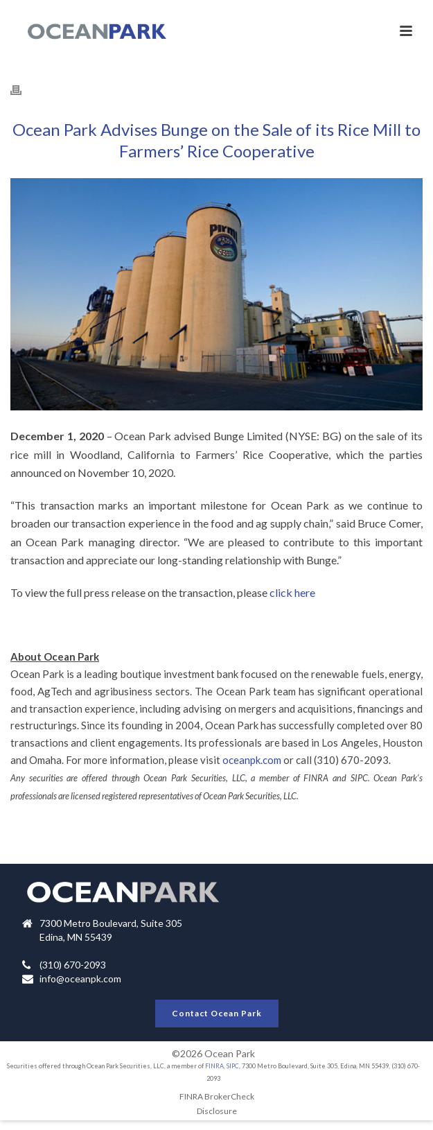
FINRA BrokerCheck (216, 1096)
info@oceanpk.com (80, 978)
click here (292, 592)
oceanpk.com (251, 760)
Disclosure (217, 1111)
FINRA (214, 1066)
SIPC (233, 1066)
